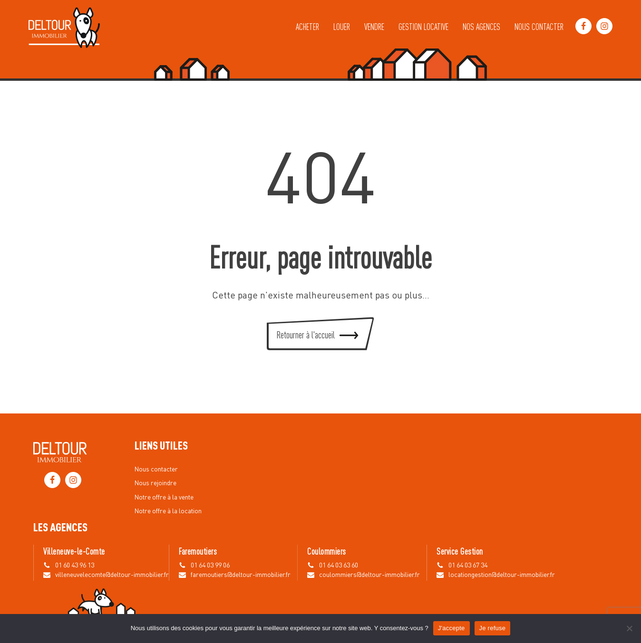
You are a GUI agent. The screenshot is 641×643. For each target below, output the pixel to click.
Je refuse (492, 628)
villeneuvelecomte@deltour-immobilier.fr (112, 575)
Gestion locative (423, 26)
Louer (341, 26)
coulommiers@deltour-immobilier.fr (369, 575)
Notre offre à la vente (164, 497)
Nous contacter (539, 26)
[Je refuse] (629, 628)
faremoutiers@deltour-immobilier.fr (241, 575)
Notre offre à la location (168, 511)
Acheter (307, 26)
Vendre (374, 26)
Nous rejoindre (155, 483)
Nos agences (481, 26)
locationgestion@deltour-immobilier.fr (501, 575)
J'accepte (451, 628)
